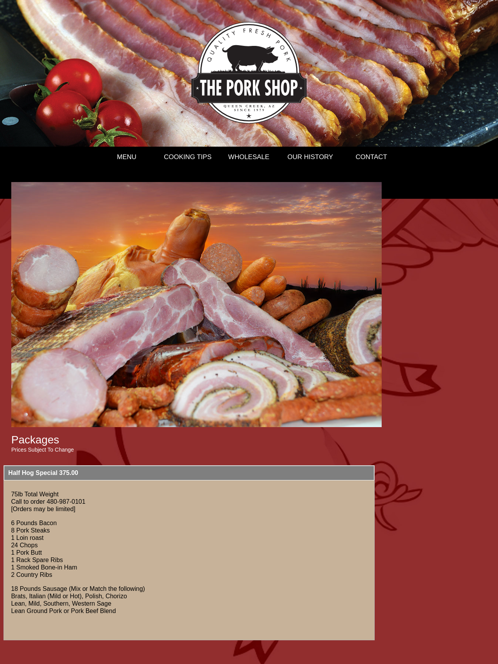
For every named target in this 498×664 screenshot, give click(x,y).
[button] (189, 473)
